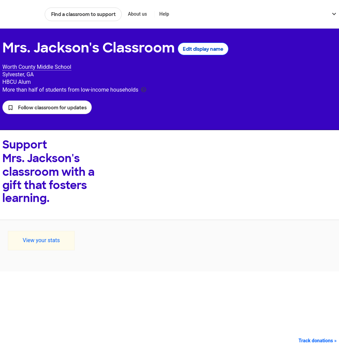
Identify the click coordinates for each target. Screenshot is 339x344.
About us (137, 14)
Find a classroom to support (83, 14)
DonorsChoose (20, 14)
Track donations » (317, 340)
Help (164, 14)
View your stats (41, 240)
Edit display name (203, 49)
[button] (47, 107)
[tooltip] (143, 89)
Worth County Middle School (36, 67)
